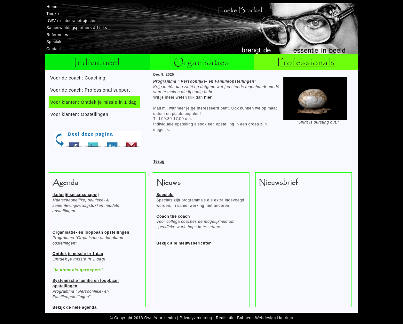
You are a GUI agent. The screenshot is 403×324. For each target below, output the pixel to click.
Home (51, 6)
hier (208, 97)
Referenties (57, 35)
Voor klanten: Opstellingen (79, 114)
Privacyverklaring (196, 318)
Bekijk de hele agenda (74, 307)
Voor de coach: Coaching (78, 77)
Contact (53, 49)
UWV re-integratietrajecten (71, 21)
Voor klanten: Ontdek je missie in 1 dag (93, 102)
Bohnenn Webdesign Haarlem (265, 318)
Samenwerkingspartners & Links (76, 28)
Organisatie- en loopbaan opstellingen (90, 232)
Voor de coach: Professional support (90, 90)
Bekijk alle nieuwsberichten (184, 243)
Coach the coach (173, 216)
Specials (54, 42)
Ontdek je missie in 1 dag (77, 254)
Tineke (52, 13)
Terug (158, 161)
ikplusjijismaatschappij (75, 194)
